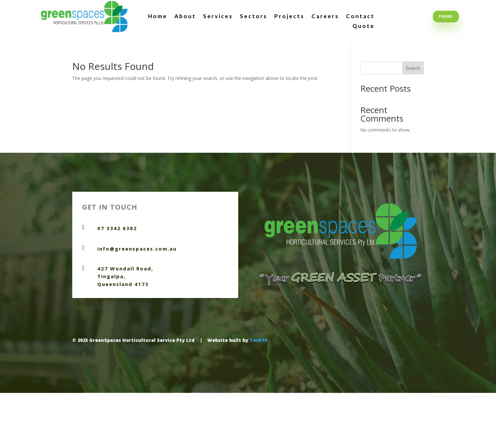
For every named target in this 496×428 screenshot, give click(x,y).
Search (413, 68)
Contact (360, 16)
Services (218, 16)
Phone (446, 16)
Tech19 (258, 340)
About (185, 16)
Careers (325, 16)
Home (157, 16)
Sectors (253, 16)
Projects (289, 16)
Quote (363, 26)
